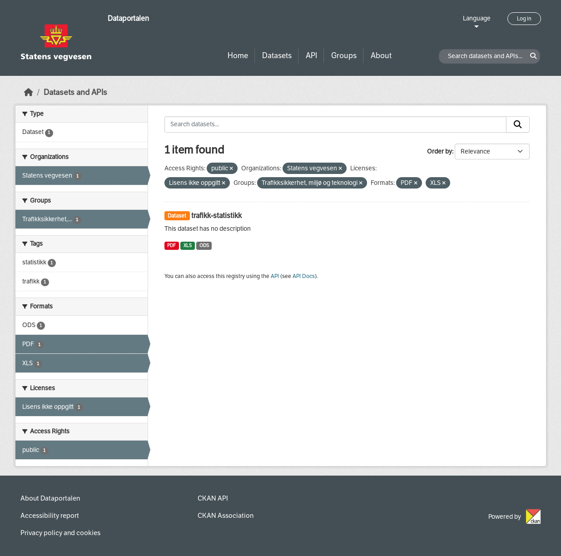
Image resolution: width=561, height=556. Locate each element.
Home (238, 55)
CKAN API (213, 498)
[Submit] (518, 124)
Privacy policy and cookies (60, 533)
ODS (204, 245)
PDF (171, 245)
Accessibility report (49, 515)
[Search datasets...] (335, 124)
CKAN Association (225, 515)
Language (477, 18)
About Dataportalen (50, 498)
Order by (439, 151)
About (381, 55)
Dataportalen (128, 18)
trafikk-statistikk (216, 215)
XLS (188, 245)
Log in (524, 18)
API (311, 55)
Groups (344, 55)
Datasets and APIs (75, 92)
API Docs (304, 276)
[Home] (28, 92)
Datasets (277, 55)
